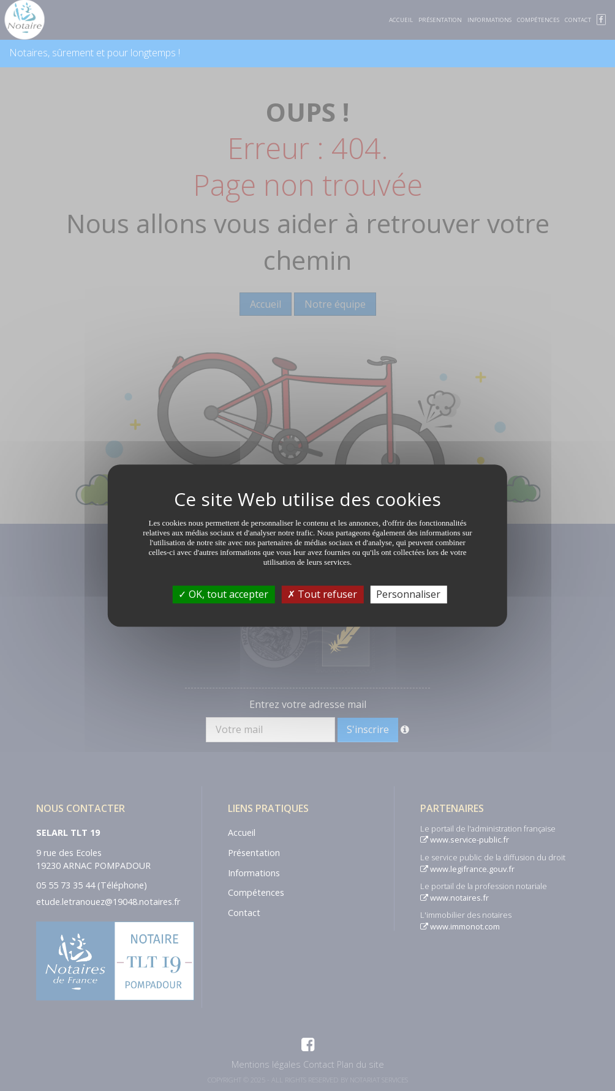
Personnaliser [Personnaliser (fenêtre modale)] (408, 594)
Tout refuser (322, 594)
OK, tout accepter (223, 594)
